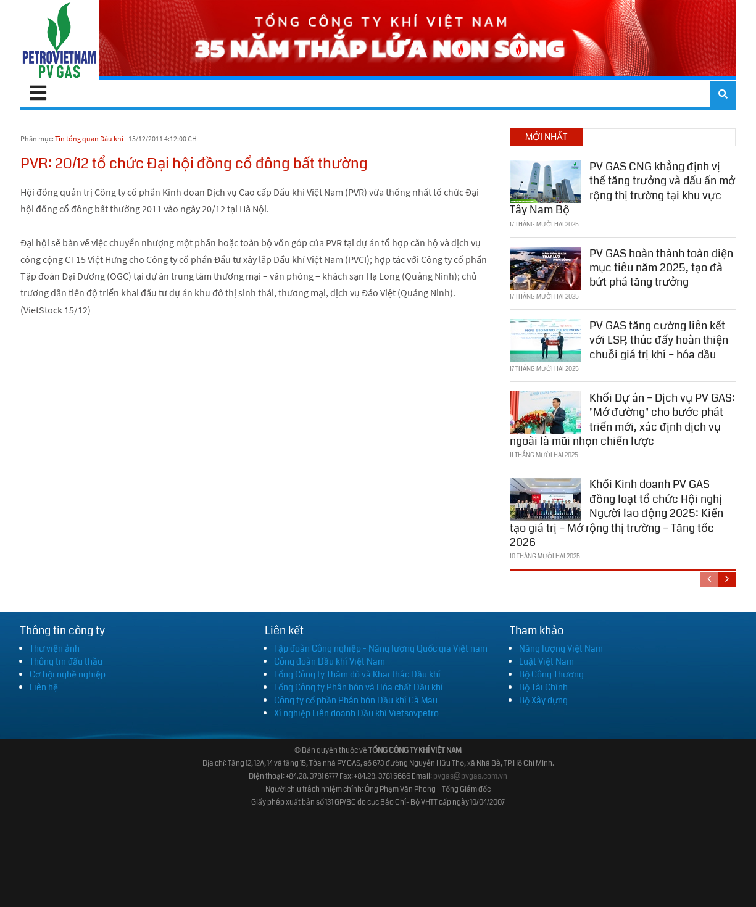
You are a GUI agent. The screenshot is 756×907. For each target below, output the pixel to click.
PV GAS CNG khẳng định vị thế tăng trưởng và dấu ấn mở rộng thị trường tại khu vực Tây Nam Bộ (622, 188)
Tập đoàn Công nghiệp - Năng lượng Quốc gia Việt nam (381, 648)
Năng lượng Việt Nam (561, 648)
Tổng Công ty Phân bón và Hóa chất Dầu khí (358, 687)
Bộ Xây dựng (543, 700)
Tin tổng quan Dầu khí (89, 138)
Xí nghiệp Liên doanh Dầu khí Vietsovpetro (356, 713)
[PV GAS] (60, 40)
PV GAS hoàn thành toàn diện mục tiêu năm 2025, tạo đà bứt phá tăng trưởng (661, 268)
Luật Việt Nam (546, 661)
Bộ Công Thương (551, 674)
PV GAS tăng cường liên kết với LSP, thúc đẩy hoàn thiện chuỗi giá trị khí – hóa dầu (658, 340)
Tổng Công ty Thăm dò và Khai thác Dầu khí (357, 674)
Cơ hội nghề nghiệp (68, 674)
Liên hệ (44, 687)
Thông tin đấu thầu (66, 661)
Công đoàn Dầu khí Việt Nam (329, 661)
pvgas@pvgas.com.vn (470, 776)
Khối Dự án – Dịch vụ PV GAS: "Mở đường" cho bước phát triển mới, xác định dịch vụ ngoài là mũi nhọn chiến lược (622, 419)
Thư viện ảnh (55, 648)
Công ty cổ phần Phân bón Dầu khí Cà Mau (356, 700)
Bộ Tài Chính (543, 687)
